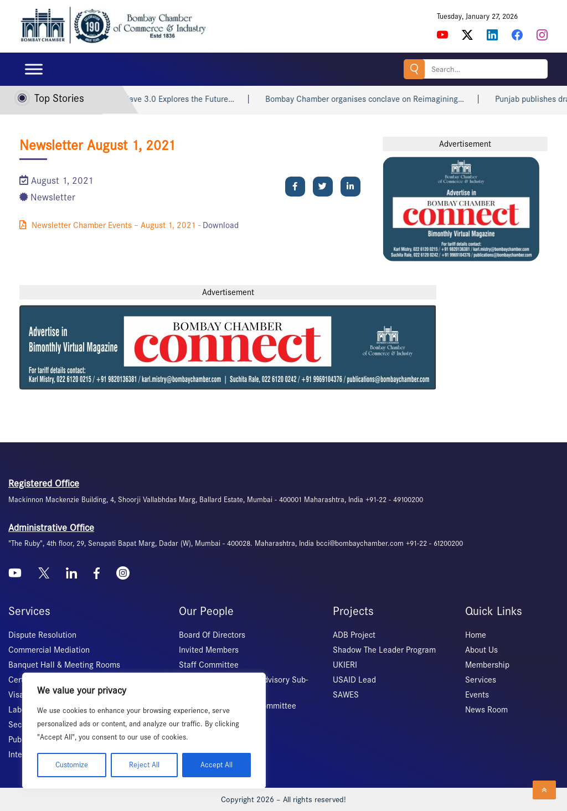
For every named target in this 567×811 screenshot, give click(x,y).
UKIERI (345, 665)
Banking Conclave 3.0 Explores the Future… (165, 99)
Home (475, 635)
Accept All (216, 764)
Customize (71, 764)
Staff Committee (209, 665)
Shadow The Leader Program (384, 650)
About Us (481, 650)
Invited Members (209, 650)
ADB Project (354, 635)
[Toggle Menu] (34, 69)
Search (414, 69)
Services (480, 680)
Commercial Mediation (49, 650)
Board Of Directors (212, 635)
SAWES (346, 695)
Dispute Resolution (42, 635)
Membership (487, 665)
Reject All (144, 764)
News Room (486, 710)
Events (477, 695)
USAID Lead (354, 680)
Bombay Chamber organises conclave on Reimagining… (374, 99)
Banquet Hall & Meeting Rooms (64, 665)
